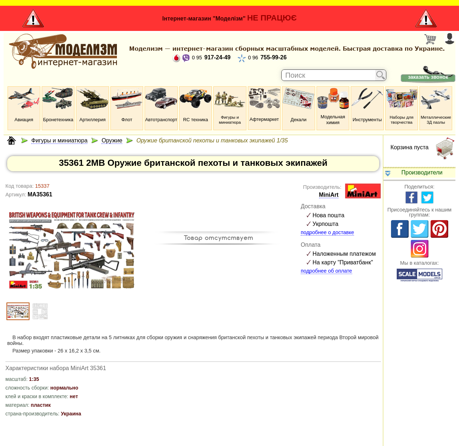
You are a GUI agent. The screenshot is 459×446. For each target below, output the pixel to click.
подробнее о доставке (327, 232)
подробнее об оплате (326, 271)
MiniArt (329, 195)
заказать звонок (428, 77)
